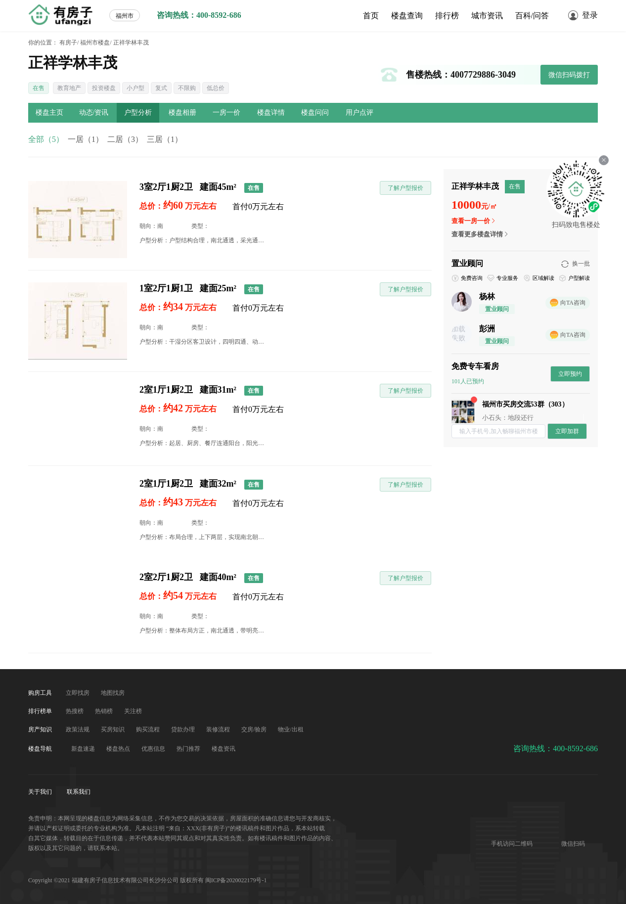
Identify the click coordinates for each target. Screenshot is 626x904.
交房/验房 (254, 729)
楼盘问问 (315, 112)
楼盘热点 (119, 748)
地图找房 (113, 692)
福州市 (125, 15)
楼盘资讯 (223, 748)
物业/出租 (290, 729)
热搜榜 (75, 711)
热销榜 (104, 711)
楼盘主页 (49, 112)
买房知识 (113, 729)
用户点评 (359, 112)
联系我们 (78, 791)
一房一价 (226, 112)
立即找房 (78, 692)
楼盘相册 (182, 112)
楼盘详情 (271, 112)
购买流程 (148, 729)
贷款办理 (183, 729)
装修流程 (218, 729)
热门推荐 (189, 748)
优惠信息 (154, 748)
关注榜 (133, 711)
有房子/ (69, 42)
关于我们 (40, 791)
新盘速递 (83, 748)
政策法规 (78, 729)
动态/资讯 (94, 112)
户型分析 (138, 112)
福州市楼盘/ (95, 42)
